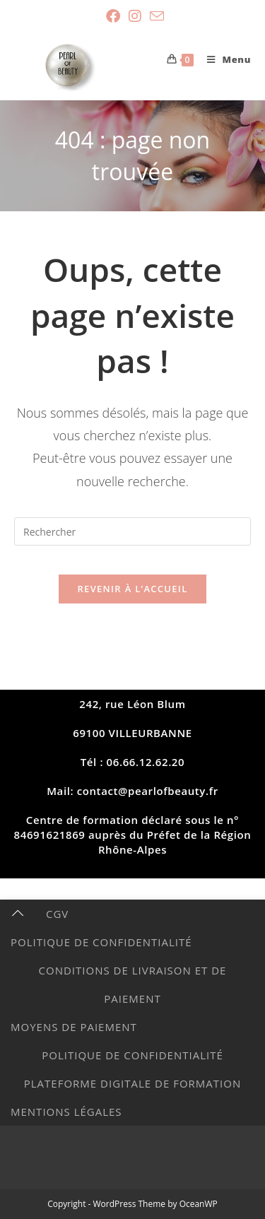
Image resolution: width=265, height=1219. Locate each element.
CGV (57, 914)
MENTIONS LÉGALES (66, 1112)
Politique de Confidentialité (101, 942)
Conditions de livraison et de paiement (133, 984)
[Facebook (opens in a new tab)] (113, 16)
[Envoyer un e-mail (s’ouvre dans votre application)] (155, 15)
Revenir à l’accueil (132, 588)
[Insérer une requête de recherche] (132, 531)
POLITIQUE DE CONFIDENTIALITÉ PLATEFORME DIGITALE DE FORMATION (132, 1069)
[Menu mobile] (223, 59)
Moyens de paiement (74, 1027)
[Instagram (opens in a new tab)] (135, 16)
